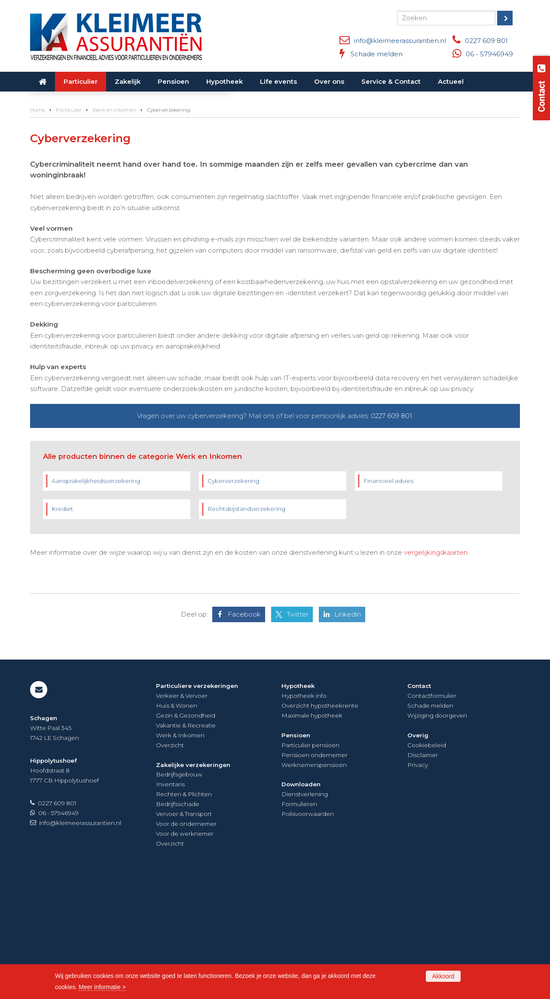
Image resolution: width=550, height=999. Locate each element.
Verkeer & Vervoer (182, 811)
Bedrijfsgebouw (179, 890)
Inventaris (170, 900)
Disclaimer (422, 871)
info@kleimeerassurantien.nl (400, 41)
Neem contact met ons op (84, 181)
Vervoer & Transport (184, 929)
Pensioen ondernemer (314, 871)
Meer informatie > (102, 987)
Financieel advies (388, 596)
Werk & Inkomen (180, 851)
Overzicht (170, 861)
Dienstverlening (304, 910)
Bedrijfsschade (177, 920)
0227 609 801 (486, 41)
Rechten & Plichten (184, 910)
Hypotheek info (304, 811)
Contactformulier (431, 811)
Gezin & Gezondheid (185, 831)
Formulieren (299, 920)
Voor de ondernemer (186, 939)
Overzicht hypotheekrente (319, 821)
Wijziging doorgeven (437, 831)
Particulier (69, 226)
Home (37, 226)
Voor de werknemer (185, 949)
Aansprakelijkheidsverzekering (96, 596)
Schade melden (377, 54)
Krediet (62, 624)
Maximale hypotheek (311, 831)
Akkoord (443, 976)
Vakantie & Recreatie (186, 841)
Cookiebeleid (426, 861)
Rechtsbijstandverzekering (246, 624)
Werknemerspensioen (314, 880)
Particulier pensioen (310, 861)
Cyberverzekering (233, 596)
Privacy (417, 880)
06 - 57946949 (489, 54)
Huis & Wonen (176, 821)
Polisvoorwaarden (307, 929)
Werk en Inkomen (114, 226)
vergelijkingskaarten (436, 668)
